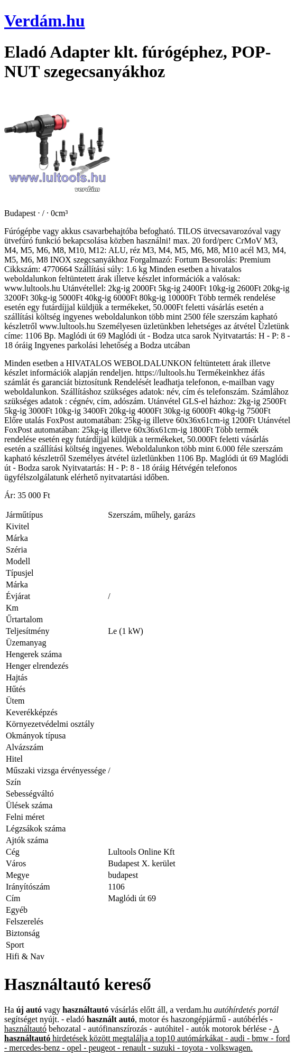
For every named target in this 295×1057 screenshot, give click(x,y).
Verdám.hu (44, 20)
